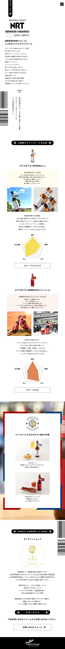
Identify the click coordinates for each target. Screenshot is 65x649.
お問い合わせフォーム (32, 627)
